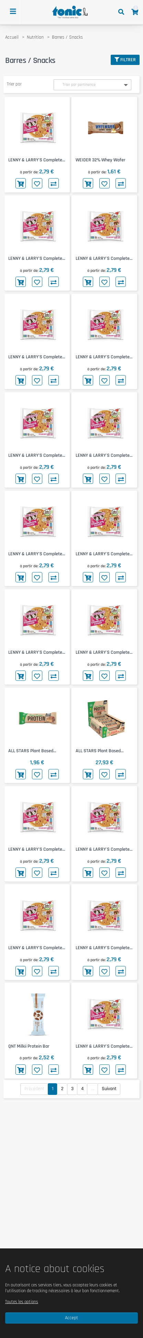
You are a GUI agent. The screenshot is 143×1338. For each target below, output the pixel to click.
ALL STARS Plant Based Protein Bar (30, 751)
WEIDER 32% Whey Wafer (100, 160)
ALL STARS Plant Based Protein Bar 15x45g (98, 751)
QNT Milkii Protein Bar (29, 1046)
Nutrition (35, 37)
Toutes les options (21, 1301)
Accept (71, 1318)
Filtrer (125, 60)
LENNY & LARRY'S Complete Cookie (35, 160)
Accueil (12, 37)
